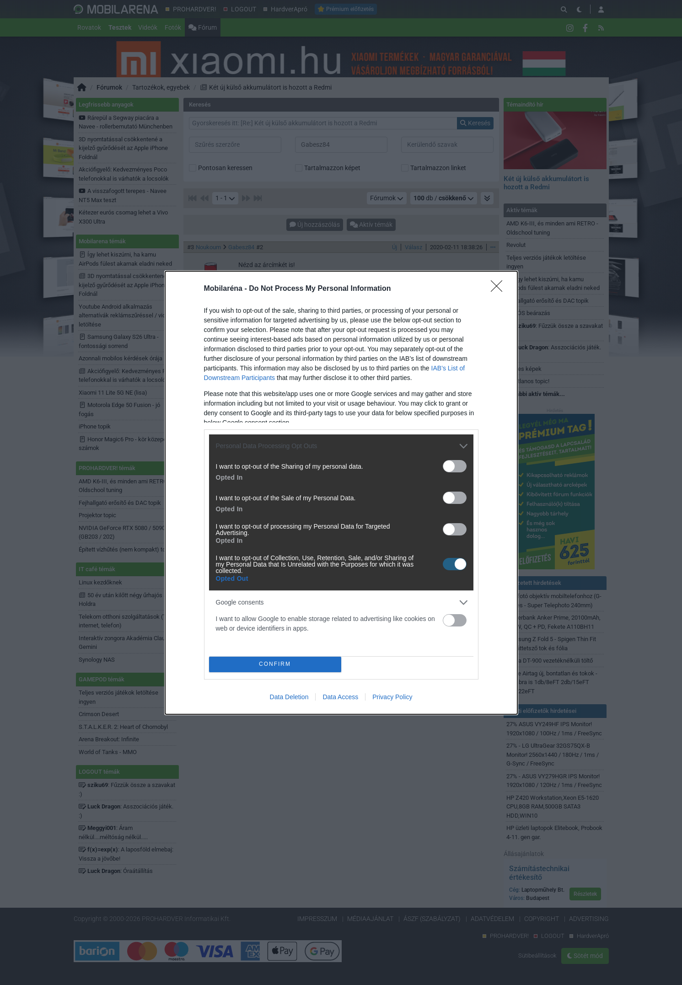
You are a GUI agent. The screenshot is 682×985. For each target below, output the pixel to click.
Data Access (340, 697)
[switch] (455, 466)
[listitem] (341, 446)
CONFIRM (275, 663)
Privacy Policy (392, 697)
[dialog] (341, 492)
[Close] (499, 289)
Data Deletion (289, 697)
